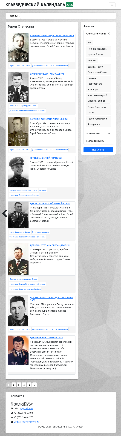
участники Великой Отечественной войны (50, 65)
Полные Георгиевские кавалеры (95, 84)
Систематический (96, 33)
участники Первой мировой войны (24, 195)
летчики (42, 190)
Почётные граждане (40, 232)
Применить (98, 149)
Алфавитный (93, 133)
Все (90, 42)
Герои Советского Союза (20, 65)
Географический (95, 140)
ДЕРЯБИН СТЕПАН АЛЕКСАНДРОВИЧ (50, 245)
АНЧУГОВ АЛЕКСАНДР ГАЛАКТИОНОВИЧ (52, 35)
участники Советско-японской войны (25, 289)
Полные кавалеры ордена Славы (23, 105)
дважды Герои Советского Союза (23, 190)
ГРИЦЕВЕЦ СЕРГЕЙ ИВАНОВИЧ (46, 157)
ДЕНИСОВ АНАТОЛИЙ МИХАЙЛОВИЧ (50, 203)
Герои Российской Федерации (97, 121)
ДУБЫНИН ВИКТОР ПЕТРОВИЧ (46, 337)
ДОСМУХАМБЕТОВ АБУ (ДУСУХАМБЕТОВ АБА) (51, 299)
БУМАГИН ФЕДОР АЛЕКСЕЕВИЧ (47, 73)
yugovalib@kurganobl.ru (27, 421)
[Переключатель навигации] (112, 4)
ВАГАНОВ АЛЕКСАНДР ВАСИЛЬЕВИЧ (49, 118)
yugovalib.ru (26, 408)
